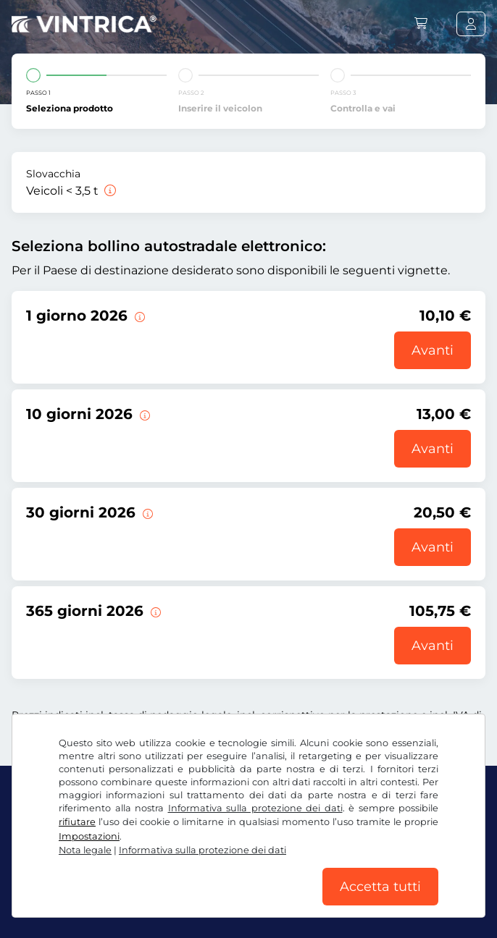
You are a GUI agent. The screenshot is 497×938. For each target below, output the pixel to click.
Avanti (433, 350)
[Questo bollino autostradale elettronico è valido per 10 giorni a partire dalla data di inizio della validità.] (143, 414)
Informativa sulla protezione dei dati (255, 808)
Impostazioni (89, 836)
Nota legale (85, 850)
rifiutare (77, 821)
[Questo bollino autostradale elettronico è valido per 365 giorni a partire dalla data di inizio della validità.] (154, 611)
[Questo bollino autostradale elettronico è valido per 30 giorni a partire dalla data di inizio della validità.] (146, 512)
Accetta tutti (380, 887)
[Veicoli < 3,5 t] (108, 191)
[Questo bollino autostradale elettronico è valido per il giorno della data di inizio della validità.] (138, 315)
